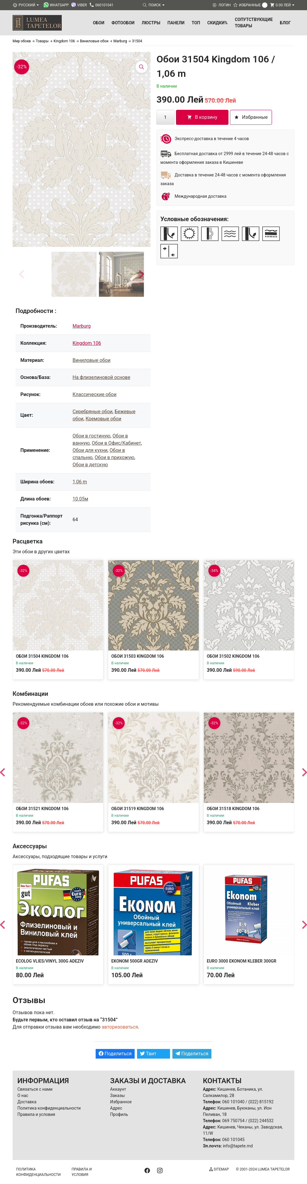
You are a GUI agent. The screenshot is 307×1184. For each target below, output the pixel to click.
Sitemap (219, 1169)
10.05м (80, 499)
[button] (74, 274)
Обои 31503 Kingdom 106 (137, 656)
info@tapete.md (238, 1145)
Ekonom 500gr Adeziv (134, 961)
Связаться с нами (34, 1089)
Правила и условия (36, 1114)
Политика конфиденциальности (49, 1108)
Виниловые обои (91, 360)
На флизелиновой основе (101, 377)
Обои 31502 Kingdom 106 (233, 656)
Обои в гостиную (91, 436)
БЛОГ (285, 22)
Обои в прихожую (114, 457)
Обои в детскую (90, 464)
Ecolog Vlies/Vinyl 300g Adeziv (50, 961)
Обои (98, 22)
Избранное (121, 1101)
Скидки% (217, 22)
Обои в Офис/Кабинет (116, 443)
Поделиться (115, 1053)
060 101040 (233, 1101)
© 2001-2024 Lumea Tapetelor (263, 1169)
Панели (176, 22)
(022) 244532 (260, 1120)
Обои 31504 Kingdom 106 (42, 656)
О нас (22, 1095)
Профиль (119, 1114)
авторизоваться (120, 1027)
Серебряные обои (92, 411)
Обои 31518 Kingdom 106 (233, 808)
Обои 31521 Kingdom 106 (42, 808)
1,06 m (80, 482)
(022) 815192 (260, 1101)
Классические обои (94, 394)
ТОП (196, 22)
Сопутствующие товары (254, 22)
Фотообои (123, 22)
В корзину (202, 117)
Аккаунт (118, 1089)
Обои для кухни (90, 450)
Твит (148, 1053)
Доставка (26, 1101)
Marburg (82, 326)
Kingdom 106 (87, 343)
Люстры (151, 22)
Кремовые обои (103, 419)
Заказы (117, 1095)
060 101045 (233, 1139)
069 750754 (233, 1120)
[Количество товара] (165, 117)
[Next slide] (141, 274)
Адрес (116, 1108)
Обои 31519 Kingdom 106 (137, 808)
